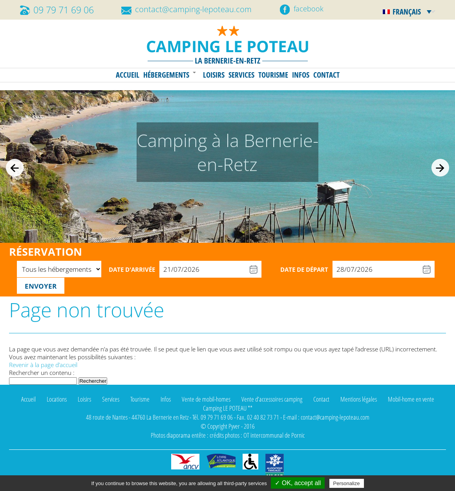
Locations (57, 399)
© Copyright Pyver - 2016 (228, 426)
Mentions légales (358, 399)
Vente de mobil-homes (206, 399)
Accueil (127, 75)
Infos (300, 75)
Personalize (346, 483)
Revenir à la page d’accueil (43, 365)
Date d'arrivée (132, 269)
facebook (308, 8)
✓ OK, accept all (298, 483)
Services (241, 75)
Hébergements (166, 75)
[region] (227, 166)
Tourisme (273, 75)
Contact (326, 75)
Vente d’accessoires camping (271, 399)
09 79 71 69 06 (63, 10)
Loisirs (214, 75)
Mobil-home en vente (411, 399)
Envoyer (41, 286)
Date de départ (304, 269)
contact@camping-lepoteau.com (193, 9)
